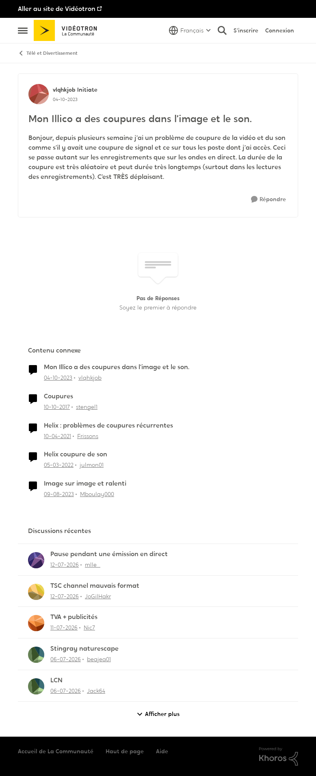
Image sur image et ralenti (85, 483)
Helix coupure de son (75, 454)
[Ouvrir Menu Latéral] (23, 30)
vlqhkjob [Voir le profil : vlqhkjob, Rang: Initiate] (64, 89)
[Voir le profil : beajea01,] (36, 655)
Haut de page (125, 751)
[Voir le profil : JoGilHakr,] (36, 592)
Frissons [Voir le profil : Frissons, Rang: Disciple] (87, 435)
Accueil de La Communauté (55, 751)
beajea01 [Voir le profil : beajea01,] (99, 659)
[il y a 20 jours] (64, 565)
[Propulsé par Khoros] (278, 756)
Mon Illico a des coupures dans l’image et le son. (116, 367)
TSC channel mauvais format (94, 586)
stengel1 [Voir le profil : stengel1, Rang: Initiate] (86, 407)
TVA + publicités (73, 617)
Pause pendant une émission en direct (109, 554)
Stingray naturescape (84, 649)
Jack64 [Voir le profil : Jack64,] (96, 690)
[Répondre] (268, 199)
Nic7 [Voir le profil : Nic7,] (89, 627)
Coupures (58, 396)
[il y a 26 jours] (65, 659)
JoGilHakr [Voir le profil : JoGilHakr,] (98, 596)
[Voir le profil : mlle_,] (36, 560)
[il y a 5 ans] (57, 436)
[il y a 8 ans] (57, 407)
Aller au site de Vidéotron (56, 8)
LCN (56, 680)
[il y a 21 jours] (64, 627)
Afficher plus (158, 714)
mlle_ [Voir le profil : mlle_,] (92, 564)
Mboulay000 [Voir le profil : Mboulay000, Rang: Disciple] (97, 494)
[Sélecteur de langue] (189, 30)
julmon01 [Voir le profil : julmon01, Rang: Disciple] (92, 465)
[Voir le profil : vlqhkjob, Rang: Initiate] (38, 94)
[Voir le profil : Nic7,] (36, 623)
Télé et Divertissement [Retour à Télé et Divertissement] (48, 53)
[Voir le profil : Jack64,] (36, 686)
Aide (162, 751)
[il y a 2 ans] (58, 378)
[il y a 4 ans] (59, 465)
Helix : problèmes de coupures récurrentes (108, 425)
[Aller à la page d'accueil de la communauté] (68, 30)
